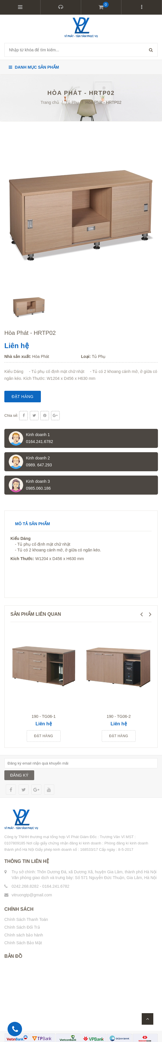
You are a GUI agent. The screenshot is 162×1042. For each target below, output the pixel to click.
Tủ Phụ (72, 102)
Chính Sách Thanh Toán (26, 919)
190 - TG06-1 (44, 716)
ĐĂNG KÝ (19, 775)
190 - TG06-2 (119, 716)
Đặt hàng (23, 396)
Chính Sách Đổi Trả (22, 927)
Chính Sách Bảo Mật (23, 942)
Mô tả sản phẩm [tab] (32, 523)
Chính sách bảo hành (23, 935)
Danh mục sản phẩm (34, 67)
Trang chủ (50, 102)
